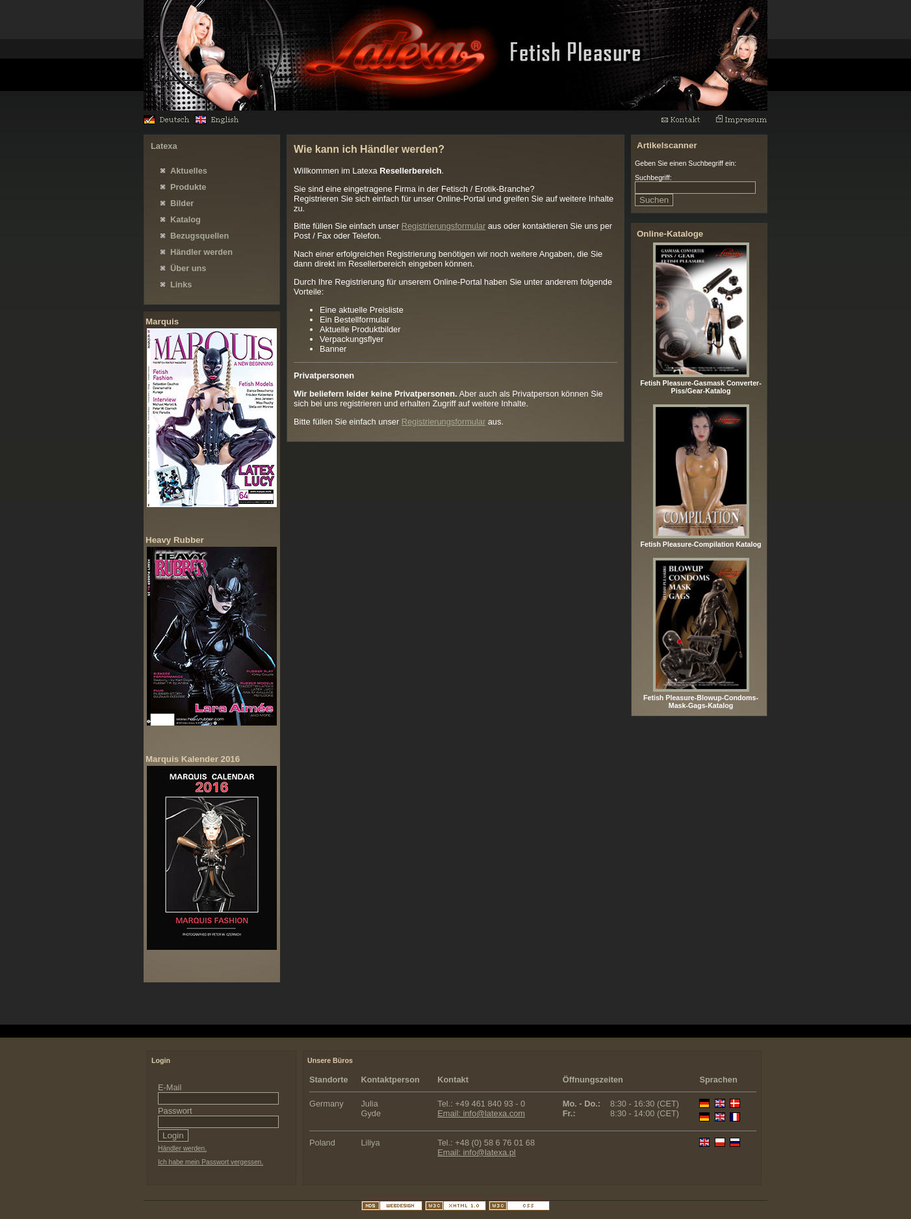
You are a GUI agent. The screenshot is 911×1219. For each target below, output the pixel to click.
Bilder (182, 203)
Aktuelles (188, 171)
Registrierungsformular (443, 226)
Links (181, 284)
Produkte (188, 187)
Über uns (188, 268)
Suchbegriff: (653, 177)
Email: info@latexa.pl (476, 1152)
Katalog (185, 219)
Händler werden (201, 252)
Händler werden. (182, 1148)
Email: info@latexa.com (481, 1113)
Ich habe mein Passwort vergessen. (210, 1162)
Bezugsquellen (199, 236)
